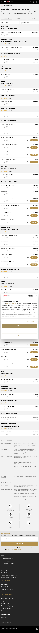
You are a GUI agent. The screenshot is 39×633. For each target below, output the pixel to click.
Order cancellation (6, 608)
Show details (30, 321)
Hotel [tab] (33, 18)
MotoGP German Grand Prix (9, 575)
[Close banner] (36, 295)
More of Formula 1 (6, 566)
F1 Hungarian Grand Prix (7, 563)
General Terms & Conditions (27, 547)
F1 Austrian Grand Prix (7, 558)
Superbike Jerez (5, 591)
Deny (19, 335)
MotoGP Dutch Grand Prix (8, 572)
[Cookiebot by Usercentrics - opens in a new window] (26, 296)
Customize (19, 330)
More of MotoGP (6, 580)
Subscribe (19, 543)
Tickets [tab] (6, 18)
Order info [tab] (20, 18)
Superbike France (6, 587)
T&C (2, 620)
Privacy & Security (6, 622)
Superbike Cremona (7, 589)
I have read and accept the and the (20, 548)
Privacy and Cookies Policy (13, 549)
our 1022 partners (11, 303)
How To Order (5, 603)
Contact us (4, 611)
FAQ (2, 601)
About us (3, 617)
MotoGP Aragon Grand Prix (8, 577)
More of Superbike (6, 594)
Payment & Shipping (7, 606)
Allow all (19, 325)
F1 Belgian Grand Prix (7, 561)
